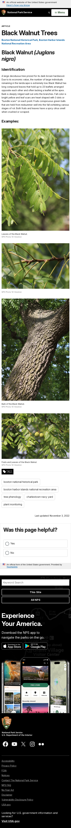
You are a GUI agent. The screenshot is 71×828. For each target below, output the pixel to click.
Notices (6, 775)
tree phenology (12, 496)
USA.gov (6, 804)
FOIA (4, 770)
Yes (12, 543)
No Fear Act (8, 790)
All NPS (35, 599)
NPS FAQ (6, 785)
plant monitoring (13, 504)
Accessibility (8, 761)
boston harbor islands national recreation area (30, 489)
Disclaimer (7, 794)
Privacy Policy (9, 765)
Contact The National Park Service (20, 780)
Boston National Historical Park (20, 40)
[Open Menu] (59, 12)
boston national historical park (21, 481)
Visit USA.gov (11, 821)
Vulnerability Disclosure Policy (17, 799)
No (12, 552)
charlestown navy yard (40, 496)
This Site (35, 592)
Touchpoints (12, 567)
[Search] (35, 582)
